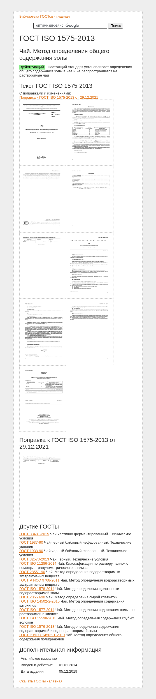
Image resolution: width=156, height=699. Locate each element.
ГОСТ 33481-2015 (34, 534)
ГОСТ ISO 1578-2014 (36, 589)
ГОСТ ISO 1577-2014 (36, 610)
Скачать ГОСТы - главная (40, 681)
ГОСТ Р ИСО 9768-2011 (39, 580)
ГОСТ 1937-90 (31, 542)
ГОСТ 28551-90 (32, 572)
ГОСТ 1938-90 (31, 551)
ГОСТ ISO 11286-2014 (37, 563)
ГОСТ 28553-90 (32, 597)
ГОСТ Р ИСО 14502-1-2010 (42, 635)
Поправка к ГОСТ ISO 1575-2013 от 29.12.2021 (58, 97)
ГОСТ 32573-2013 (34, 559)
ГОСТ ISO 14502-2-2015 (39, 601)
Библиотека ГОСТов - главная (44, 16)
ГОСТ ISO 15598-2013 (37, 618)
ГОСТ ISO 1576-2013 (36, 626)
